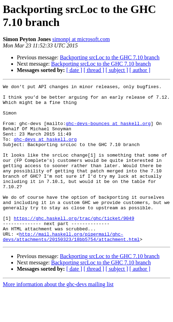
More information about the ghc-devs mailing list (58, 316)
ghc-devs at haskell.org (45, 150)
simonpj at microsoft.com (81, 39)
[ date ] (74, 70)
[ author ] (140, 70)
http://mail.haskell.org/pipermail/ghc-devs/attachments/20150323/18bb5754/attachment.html (71, 267)
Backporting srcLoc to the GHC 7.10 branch (110, 57)
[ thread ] (94, 70)
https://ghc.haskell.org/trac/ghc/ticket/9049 (74, 245)
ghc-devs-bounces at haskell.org (108, 132)
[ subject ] (117, 70)
